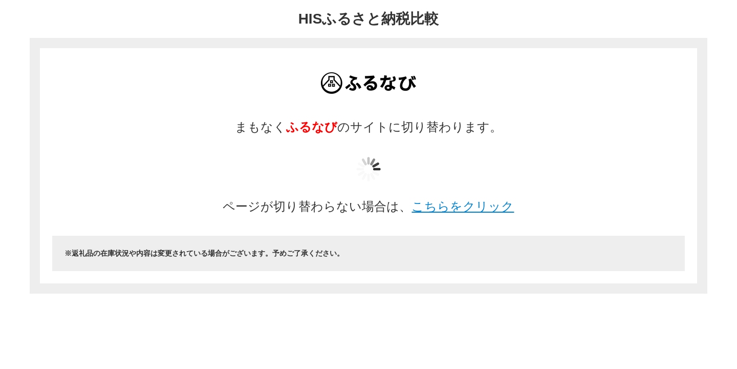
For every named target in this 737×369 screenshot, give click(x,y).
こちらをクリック (462, 206)
